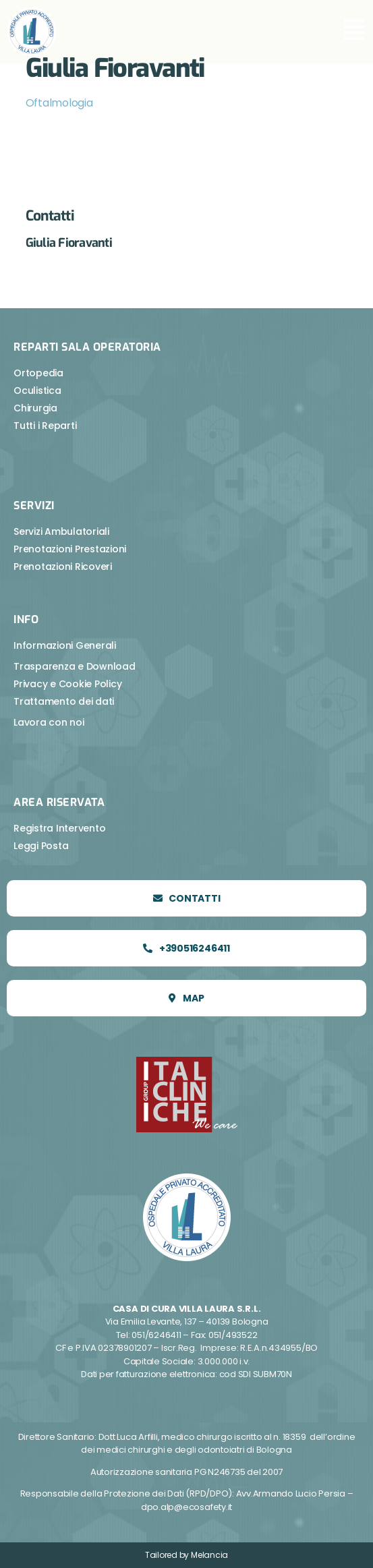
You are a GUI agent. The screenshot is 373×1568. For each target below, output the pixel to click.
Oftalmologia (59, 103)
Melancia (209, 1555)
